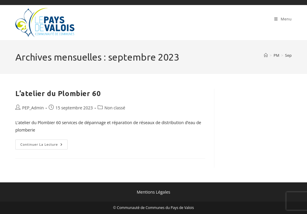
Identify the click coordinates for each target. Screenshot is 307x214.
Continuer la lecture (44, 146)
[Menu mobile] (283, 19)
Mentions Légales (153, 192)
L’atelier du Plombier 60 (58, 94)
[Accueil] (266, 55)
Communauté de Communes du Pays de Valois (155, 207)
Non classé (114, 108)
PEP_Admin (33, 108)
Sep (288, 55)
